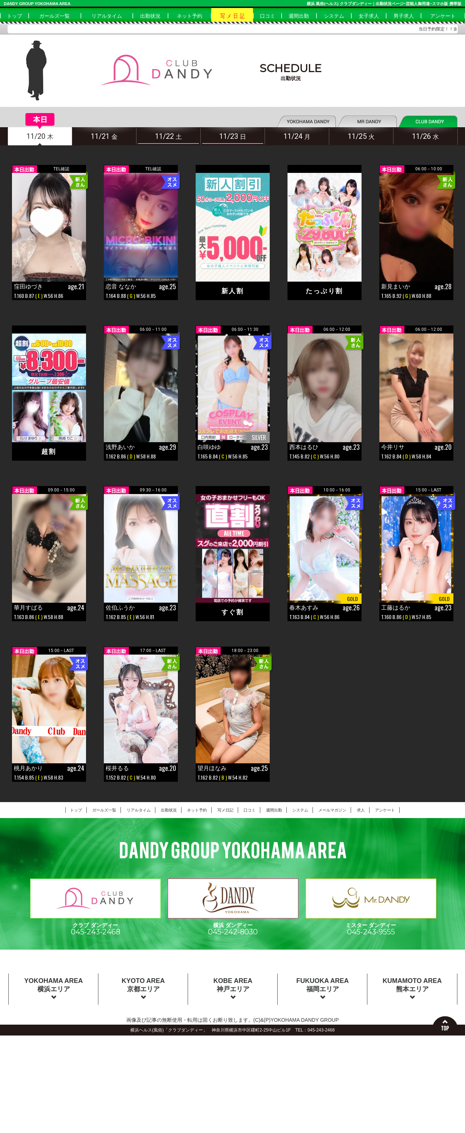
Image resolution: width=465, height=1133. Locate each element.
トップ (14, 16)
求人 (361, 810)
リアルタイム (106, 16)
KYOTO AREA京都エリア (143, 988)
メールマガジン (332, 810)
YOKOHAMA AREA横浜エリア (53, 988)
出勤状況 (150, 16)
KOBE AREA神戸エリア (232, 988)
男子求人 (403, 16)
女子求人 (369, 16)
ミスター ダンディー (371, 926)
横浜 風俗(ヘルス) (322, 3)
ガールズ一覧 (54, 16)
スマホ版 (440, 3)
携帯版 (455, 3)
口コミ (267, 16)
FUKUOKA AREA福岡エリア (322, 988)
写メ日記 (225, 810)
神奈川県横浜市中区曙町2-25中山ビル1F (251, 1030)
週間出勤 (299, 16)
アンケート (443, 16)
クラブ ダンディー (95, 926)
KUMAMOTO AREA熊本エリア (412, 988)
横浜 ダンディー (233, 926)
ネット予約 (189, 16)
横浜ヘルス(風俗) (147, 1030)
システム (334, 16)
